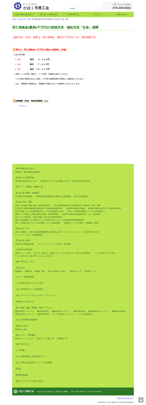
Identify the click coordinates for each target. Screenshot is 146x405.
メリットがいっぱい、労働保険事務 (28, 235)
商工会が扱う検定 (22, 240)
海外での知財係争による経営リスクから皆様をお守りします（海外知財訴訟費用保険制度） (50, 220)
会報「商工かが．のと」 (25, 261)
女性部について (90, 271)
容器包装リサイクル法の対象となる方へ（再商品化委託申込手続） (65, 181)
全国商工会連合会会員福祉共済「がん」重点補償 (81, 214)
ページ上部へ (141, 400)
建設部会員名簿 (43, 311)
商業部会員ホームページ (24, 314)
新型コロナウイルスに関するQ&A (29, 381)
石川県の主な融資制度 (23, 196)
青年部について (76, 271)
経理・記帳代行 (21, 232)
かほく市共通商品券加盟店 (26, 320)
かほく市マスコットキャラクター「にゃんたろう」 (36, 295)
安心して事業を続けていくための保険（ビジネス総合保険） (38, 223)
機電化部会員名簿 (118, 311)
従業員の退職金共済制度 (75, 208)
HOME (72, 8)
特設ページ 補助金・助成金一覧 (29, 187)
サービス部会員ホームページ (63, 314)
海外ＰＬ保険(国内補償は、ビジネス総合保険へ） (87, 211)
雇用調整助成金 (21, 375)
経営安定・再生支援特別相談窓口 (28, 172)
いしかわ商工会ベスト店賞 (104, 253)
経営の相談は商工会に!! (24, 14)
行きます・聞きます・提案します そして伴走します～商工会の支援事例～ (62, 253)
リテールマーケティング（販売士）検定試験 (54, 244)
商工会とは (20, 268)
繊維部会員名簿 (79, 311)
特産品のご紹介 (21, 326)
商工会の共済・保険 (24, 19)
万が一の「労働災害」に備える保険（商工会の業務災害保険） (39, 217)
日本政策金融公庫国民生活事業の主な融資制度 (53, 196)
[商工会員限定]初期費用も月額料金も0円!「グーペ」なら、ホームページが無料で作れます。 (65, 232)
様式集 (18, 369)
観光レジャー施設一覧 (45, 338)
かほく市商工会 (26, 391)
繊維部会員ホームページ (61, 311)
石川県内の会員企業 (23, 249)
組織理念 (18, 271)
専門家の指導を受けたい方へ (26, 181)
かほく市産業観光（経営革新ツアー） (30, 356)
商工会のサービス (22, 228)
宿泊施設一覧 (62, 338)
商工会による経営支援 (48, 14)
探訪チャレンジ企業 (23, 253)
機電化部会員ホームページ (98, 311)
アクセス (97, 14)
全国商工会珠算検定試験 (24, 244)
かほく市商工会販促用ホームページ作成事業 (33, 362)
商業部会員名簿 (43, 314)
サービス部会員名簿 (84, 314)
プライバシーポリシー (125, 398)
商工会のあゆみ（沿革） (57, 271)
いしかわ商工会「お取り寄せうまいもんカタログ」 (34, 256)
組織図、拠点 (40, 271)
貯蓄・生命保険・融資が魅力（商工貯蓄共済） (33, 205)
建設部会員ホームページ (24, 311)
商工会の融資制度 (81, 196)
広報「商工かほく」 (23, 344)
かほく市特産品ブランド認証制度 (29, 289)
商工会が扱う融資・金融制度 (27, 193)
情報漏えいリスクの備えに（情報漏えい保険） (82, 223)
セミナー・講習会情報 (24, 277)
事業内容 (28, 271)
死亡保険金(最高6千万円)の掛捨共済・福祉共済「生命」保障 (77, 205)
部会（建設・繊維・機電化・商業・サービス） (34, 308)
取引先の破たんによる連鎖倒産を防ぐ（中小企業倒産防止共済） (40, 211)
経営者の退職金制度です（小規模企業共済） (105, 208)
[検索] (89, 8)
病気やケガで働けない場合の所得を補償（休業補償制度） (37, 214)
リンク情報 (20, 350)
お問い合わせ (122, 14)
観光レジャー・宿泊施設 (25, 335)
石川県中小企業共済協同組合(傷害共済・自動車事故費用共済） (39, 208)
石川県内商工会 (73, 14)
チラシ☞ (23, 106)
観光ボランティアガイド (24, 338)
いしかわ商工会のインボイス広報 (29, 283)
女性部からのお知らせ (24, 301)
